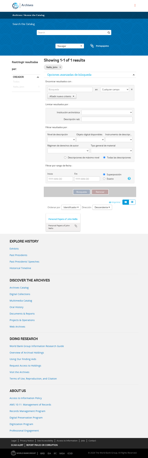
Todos (16, 82)
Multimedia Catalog (21, 300)
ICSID (70, 453)
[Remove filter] (60, 67)
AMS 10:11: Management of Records (30, 404)
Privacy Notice (27, 440)
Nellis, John (18, 87)
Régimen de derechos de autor (63, 145)
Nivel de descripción (57, 134)
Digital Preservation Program (26, 417)
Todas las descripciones (117, 157)
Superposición (112, 174)
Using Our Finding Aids (23, 359)
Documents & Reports (22, 313)
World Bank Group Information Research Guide (37, 346)
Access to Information (67, 440)
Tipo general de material (103, 145)
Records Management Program (27, 411)
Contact (92, 440)
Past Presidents (18, 255)
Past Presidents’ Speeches (24, 261)
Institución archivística (68, 112)
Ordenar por (54, 207)
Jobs (83, 440)
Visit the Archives (19, 372)
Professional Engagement (24, 430)
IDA (49, 453)
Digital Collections (20, 294)
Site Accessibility (45, 440)
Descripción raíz (72, 119)
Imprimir (115, 202)
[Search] (74, 32)
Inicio (50, 173)
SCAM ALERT (17, 445)
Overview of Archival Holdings (27, 352)
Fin (75, 173)
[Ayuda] (129, 178)
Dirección (86, 207)
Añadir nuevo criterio (62, 96)
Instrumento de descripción (119, 134)
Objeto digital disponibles (89, 134)
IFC (55, 453)
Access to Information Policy (26, 398)
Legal (13, 440)
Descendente (102, 207)
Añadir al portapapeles (76, 226)
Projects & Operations (22, 320)
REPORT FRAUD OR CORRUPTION (42, 445)
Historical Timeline (20, 268)
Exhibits (14, 248)
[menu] (135, 5)
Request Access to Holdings (25, 365)
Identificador (71, 207)
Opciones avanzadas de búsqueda (69, 75)
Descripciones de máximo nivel (81, 157)
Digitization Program (21, 424)
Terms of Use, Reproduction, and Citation (33, 378)
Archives (27, 5)
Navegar (70, 46)
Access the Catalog (34, 15)
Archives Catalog (19, 287)
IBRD (42, 453)
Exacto (108, 178)
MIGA (62, 453)
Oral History (16, 307)
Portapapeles (96, 46)
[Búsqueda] (108, 32)
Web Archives (17, 326)
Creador (18, 77)
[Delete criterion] (131, 88)
